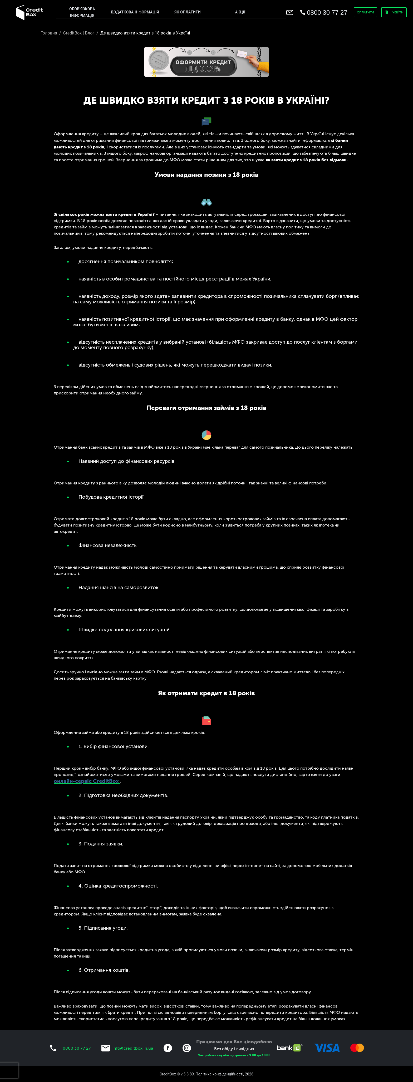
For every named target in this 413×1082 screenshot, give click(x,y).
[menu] (29, 12)
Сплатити (365, 12)
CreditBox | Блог (79, 33)
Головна (49, 33)
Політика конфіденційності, (220, 1074)
